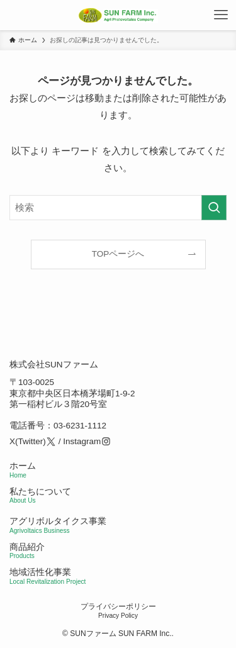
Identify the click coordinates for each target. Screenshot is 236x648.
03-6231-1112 (79, 426)
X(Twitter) (27, 441)
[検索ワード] (118, 207)
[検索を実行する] (214, 207)
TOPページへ (118, 254)
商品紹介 (27, 551)
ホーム (22, 470)
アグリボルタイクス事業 (57, 521)
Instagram (82, 441)
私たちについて (40, 496)
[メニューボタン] (221, 15)
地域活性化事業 (47, 576)
